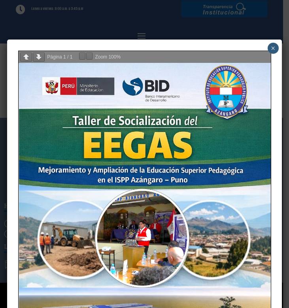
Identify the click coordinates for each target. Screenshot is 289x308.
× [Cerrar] (273, 48)
